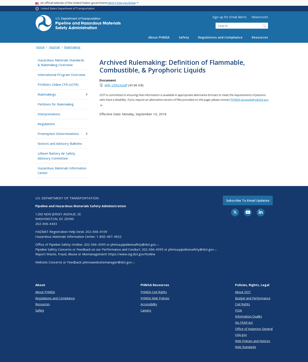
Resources (260, 37)
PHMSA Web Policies (155, 298)
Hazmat (54, 47)
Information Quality (248, 316)
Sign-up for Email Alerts (229, 17)
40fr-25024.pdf (115, 85)
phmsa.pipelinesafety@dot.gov (135, 244)
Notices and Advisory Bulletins (60, 143)
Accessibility (149, 304)
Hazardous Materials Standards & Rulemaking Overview (61, 62)
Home (40, 47)
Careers (146, 310)
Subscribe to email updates (248, 200)
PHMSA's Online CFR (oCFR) (58, 84)
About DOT (243, 292)
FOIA (238, 310)
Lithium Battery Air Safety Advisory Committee (56, 155)
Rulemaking (72, 47)
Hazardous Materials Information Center (62, 170)
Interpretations (49, 114)
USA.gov (241, 335)
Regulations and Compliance (220, 37)
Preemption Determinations (62, 134)
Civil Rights (242, 304)
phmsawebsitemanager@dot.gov (109, 262)
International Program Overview (61, 74)
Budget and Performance (252, 298)
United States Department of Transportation (68, 8)
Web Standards (245, 347)
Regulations (46, 124)
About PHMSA (159, 37)
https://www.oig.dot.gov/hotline (131, 254)
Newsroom (260, 17)
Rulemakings (62, 94)
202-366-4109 (96, 231)
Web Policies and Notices (252, 341)
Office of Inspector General (254, 329)
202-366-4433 (46, 224)
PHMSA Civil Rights (154, 292)
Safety (184, 37)
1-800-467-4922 (108, 236)
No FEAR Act (244, 323)
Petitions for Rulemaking (56, 104)
